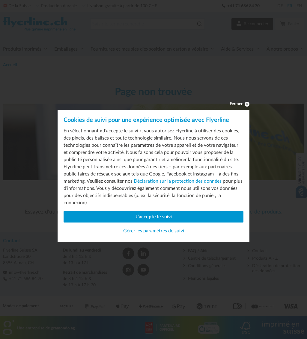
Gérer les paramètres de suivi (153, 230)
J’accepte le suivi (154, 216)
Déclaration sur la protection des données (178, 181)
